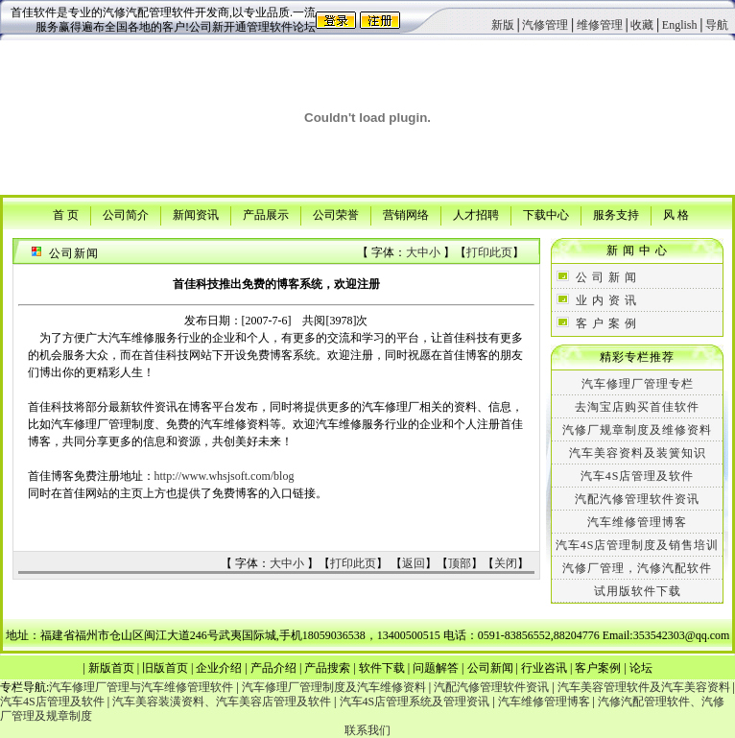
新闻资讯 (196, 214)
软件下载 (382, 668)
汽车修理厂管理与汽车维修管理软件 (141, 687)
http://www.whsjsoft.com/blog (224, 476)
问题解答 (436, 668)
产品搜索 (327, 668)
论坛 (640, 668)
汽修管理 (545, 25)
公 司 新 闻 (606, 277)
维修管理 (600, 25)
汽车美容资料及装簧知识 (637, 453)
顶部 (459, 563)
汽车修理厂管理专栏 (637, 384)
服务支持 (616, 214)
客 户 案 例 (606, 323)
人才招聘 (476, 214)
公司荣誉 (336, 214)
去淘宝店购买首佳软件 (637, 407)
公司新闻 (490, 668)
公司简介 (126, 214)
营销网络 (406, 214)
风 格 (676, 214)
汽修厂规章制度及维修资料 (637, 430)
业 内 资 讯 (606, 300)
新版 (502, 25)
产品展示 (266, 214)
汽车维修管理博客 (637, 522)
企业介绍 (219, 668)
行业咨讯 (544, 668)
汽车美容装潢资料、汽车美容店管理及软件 (221, 701)
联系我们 (367, 730)
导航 (716, 25)
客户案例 (598, 668)
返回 (413, 563)
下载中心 (546, 214)
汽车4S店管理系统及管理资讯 (415, 701)
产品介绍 (273, 668)
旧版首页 (165, 668)
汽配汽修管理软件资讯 (637, 499)
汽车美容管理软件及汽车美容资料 (643, 687)
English (680, 25)
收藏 (641, 25)
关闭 (505, 563)
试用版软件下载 (637, 591)
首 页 (66, 214)
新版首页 (111, 668)
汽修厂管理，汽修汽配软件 (637, 568)
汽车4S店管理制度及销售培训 (638, 545)
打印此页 (489, 252)
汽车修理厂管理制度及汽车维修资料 (334, 687)
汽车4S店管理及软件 (638, 476)
